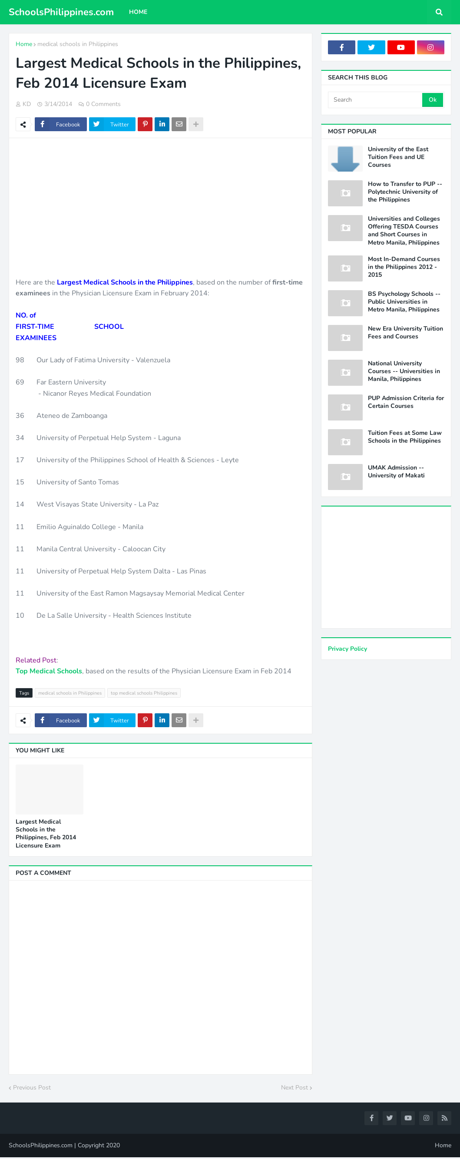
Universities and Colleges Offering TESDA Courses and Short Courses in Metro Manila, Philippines (404, 231)
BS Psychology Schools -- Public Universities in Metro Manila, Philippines (404, 302)
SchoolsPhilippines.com (61, 12)
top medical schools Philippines (144, 693)
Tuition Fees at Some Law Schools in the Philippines (405, 437)
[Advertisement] (160, 207)
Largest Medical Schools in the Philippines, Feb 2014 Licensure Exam (46, 834)
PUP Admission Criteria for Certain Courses (406, 402)
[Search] (375, 100)
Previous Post (32, 1087)
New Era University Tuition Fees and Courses (405, 333)
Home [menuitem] (138, 12)
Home (24, 44)
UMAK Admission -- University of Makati (396, 472)
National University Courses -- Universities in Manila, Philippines (404, 371)
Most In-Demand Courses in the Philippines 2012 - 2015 (404, 267)
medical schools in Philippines (77, 44)
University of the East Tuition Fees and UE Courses (398, 157)
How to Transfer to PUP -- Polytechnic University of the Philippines (405, 192)
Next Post (294, 1087)
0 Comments (103, 104)
